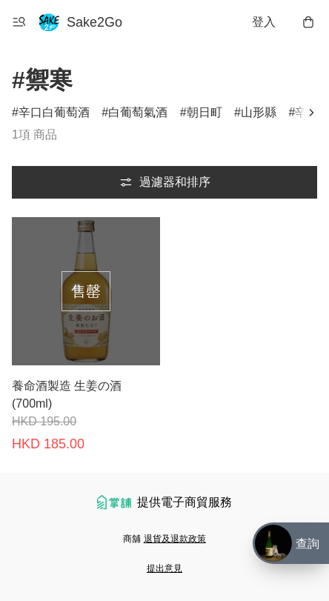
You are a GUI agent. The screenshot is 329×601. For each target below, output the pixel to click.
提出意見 (164, 568)
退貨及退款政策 (175, 539)
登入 (264, 22)
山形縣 (258, 112)
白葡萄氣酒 (137, 112)
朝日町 (204, 112)
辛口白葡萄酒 (54, 112)
